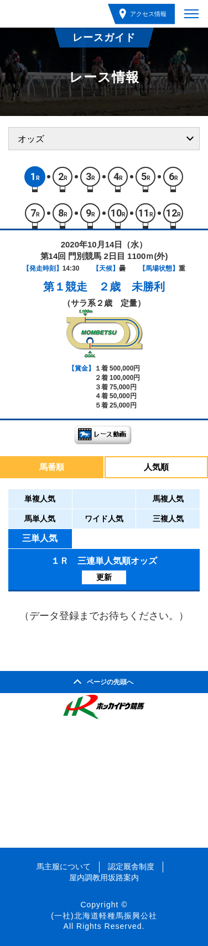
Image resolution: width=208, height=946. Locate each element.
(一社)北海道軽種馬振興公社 (104, 915)
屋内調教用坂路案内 (104, 877)
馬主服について (64, 866)
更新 (104, 577)
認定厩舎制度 (131, 866)
